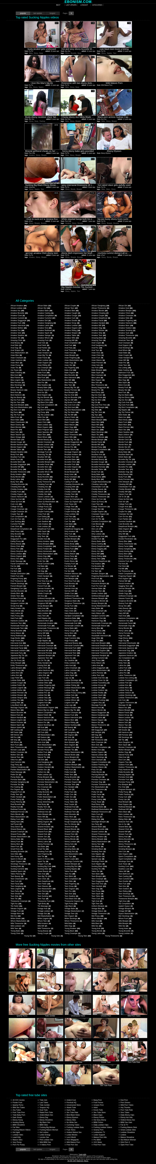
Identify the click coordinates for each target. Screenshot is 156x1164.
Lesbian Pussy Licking (74, 693)
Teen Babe (97, 874)
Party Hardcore (125, 770)
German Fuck (44, 591)
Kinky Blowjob (17, 663)
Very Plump (15, 1142)
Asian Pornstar (98, 363)
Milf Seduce (43, 737)
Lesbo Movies (70, 1135)
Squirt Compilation (126, 859)
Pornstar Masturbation (47, 782)
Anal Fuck (70, 345)
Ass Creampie (44, 368)
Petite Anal (70, 772)
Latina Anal (97, 665)
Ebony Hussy (16, 1120)
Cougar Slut (97, 509)
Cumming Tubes (71, 1125)
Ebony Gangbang (126, 549)
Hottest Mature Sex (72, 1132)
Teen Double (124, 881)
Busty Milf (69, 479)
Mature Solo (124, 722)
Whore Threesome (73, 921)
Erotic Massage (17, 561)
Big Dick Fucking (45, 410)
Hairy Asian (70, 608)
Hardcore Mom (44, 621)
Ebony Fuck (71, 549)
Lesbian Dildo (44, 683)
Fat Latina (42, 569)
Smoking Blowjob (126, 849)
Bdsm (108, 189)
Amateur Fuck (17, 323)
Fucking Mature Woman (47, 1130)
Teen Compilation (72, 879)
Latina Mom (16, 673)
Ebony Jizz (97, 551)
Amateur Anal (125, 308)
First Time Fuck (71, 581)
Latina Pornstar (98, 673)
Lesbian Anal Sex (99, 678)
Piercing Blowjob (99, 775)
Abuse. (86, 1161)
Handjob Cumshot (100, 616)
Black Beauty (71, 420)
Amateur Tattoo (71, 335)
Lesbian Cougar (18, 683)
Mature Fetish (44, 715)
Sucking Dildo (44, 869)
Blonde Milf (97, 445)
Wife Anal (96, 921)
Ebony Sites (70, 1120)
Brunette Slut (44, 469)
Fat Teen (96, 571)
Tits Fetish (16, 906)
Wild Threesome (45, 928)
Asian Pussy (16, 365)
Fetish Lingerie (71, 576)
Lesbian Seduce (126, 693)
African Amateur (18, 306)
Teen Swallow (71, 896)
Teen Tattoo (97, 896)
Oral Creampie (98, 760)
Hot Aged (15, 1132)
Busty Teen (16, 482)
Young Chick (16, 933)
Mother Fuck (44, 752)
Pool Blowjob (97, 777)
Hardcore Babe (72, 618)
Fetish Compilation (127, 574)
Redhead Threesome (101, 812)
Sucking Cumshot (19, 869)
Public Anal (43, 794)
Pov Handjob (71, 787)
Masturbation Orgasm (47, 708)
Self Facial (15, 824)
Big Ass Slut (124, 400)
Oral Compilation (72, 760)
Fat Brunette (97, 566)
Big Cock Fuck (125, 405)
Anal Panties (43, 348)
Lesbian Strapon (18, 698)
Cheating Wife (71, 487)
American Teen (125, 340)
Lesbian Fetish (17, 685)
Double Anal (43, 539)
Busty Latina (17, 479)
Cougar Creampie (18, 509)
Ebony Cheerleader (127, 544)
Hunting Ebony (17, 1122)
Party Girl (96, 770)
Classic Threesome (100, 497)
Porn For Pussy (17, 1145)
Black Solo (16, 432)
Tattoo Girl (96, 871)
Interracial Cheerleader (128, 643)
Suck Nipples (97, 864)
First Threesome (18, 581)
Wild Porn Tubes (125, 1105)
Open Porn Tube (125, 1145)
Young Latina (97, 933)
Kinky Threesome (18, 665)
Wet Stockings (125, 916)
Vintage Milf (124, 911)
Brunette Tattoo (98, 469)
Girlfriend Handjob (45, 598)
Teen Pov (69, 891)
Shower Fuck (124, 834)
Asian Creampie (18, 358)
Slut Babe (43, 847)
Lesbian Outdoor (99, 690)
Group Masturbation (100, 606)
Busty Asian (70, 474)
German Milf (70, 591)
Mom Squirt (124, 745)
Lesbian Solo (70, 695)
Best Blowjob (70, 392)
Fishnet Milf (124, 581)
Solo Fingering (44, 854)
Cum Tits (69, 521)
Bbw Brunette (71, 375)
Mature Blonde (98, 710)
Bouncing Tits (44, 454)
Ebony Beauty (17, 544)
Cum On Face (17, 519)
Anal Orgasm (124, 345)
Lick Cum (123, 700)
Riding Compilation (46, 819)
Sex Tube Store (98, 1112)
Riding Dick (97, 819)
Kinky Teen (124, 663)
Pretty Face (70, 792)
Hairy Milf (123, 613)
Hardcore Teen (17, 623)
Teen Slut (42, 894)
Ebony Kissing (125, 551)
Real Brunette (17, 804)
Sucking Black (98, 866)
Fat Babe (42, 566)
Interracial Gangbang (101, 648)
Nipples (109, 53)
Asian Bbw (16, 355)
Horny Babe (70, 628)
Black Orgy (70, 427)
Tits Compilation (126, 904)
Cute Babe (70, 524)
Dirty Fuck (69, 534)
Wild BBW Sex (44, 1142)
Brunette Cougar (99, 462)
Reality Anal (16, 807)
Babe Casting (125, 370)
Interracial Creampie (46, 646)
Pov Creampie (44, 787)
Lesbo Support (98, 1135)
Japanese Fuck (71, 655)
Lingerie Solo (70, 703)
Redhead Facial (18, 809)
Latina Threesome (126, 675)
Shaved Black (44, 829)
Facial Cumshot (45, 564)
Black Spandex (44, 432)
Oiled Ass (15, 760)
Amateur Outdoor (126, 328)
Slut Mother (97, 847)
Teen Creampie (98, 879)
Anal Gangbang (98, 345)
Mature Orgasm (98, 720)
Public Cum (70, 794)
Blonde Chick (125, 440)
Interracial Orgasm (100, 651)
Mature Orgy (124, 720)
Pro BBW (96, 1140)
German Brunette (18, 591)
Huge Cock (43, 638)
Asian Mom (16, 363)
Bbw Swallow (44, 385)
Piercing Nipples (126, 775)
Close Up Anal (17, 499)
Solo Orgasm (125, 854)
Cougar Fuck (44, 509)
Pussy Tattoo (70, 802)
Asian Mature (98, 360)
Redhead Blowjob (126, 807)
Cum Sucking (17, 521)
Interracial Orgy (126, 651)
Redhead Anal (71, 807)
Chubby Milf (124, 492)
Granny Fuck (124, 603)
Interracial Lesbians (19, 651)
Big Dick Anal (71, 407)
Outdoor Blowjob (72, 765)
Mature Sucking (72, 725)
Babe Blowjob (98, 370)
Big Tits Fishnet (125, 412)
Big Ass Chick (98, 397)
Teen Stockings (125, 894)
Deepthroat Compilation (21, 529)
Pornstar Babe (17, 780)
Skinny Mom (16, 844)
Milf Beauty (70, 727)
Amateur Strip (98, 333)
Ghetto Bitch (16, 593)
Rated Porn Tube (45, 1112)
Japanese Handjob (100, 655)
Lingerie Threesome (127, 703)
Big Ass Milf (70, 400)
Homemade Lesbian (73, 626)
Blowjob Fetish (125, 450)
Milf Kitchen (16, 735)
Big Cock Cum (71, 405)
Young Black (71, 931)
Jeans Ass (69, 658)
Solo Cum (123, 851)
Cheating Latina (98, 484)
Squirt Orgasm (17, 861)
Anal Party (69, 348)
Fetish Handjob (44, 576)
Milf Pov (15, 737)
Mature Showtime (126, 1137)
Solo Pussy (16, 856)
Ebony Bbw (124, 541)
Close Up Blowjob (45, 499)
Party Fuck (70, 770)
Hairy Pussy (16, 616)
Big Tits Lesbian (45, 415)
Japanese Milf (17, 658)
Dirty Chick (43, 534)
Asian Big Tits (44, 355)
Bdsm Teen (16, 387)
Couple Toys (16, 514)
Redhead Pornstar (18, 812)
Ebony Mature (71, 554)
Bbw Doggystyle (126, 375)
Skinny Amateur (98, 837)
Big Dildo (96, 410)
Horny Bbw (97, 628)
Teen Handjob (98, 886)
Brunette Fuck (71, 464)
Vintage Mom (16, 914)
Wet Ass (15, 916)
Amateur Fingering (127, 320)
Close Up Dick (125, 499)
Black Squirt (70, 432)
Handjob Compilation (73, 616)
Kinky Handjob (44, 663)
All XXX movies (17, 1100)
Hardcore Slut (125, 621)
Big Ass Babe (125, 395)
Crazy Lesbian (71, 514)
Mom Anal (43, 742)
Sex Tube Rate (71, 1112)
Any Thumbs (124, 1107)
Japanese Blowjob (45, 655)
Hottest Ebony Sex (126, 1120)
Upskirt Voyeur (125, 906)
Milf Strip (15, 740)
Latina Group (16, 670)
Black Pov (16, 430)
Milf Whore (16, 742)
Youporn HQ (43, 1107)
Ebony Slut (16, 559)
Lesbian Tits (16, 700)
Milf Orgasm (70, 735)
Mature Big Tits (72, 710)
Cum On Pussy (71, 519)
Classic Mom (70, 497)
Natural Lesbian (98, 755)
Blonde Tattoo (17, 450)
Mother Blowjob (126, 750)
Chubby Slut (43, 494)
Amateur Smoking (126, 330)
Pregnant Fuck (17, 792)
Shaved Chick (125, 829)
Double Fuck (97, 539)
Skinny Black (44, 839)
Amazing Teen (98, 340)
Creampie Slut (125, 514)
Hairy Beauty (124, 608)
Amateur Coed (17, 316)
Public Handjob (17, 797)
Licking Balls (16, 703)
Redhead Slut (44, 812)
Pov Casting (16, 787)
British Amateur (98, 457)
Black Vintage (17, 437)
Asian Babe (124, 353)
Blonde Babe (17, 440)
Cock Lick (15, 504)
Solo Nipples (97, 854)
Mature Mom (71, 720)
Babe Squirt (97, 373)
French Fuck (43, 586)
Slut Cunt (69, 847)
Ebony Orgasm (18, 556)
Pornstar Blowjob (45, 780)
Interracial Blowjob (100, 643)
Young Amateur (72, 928)
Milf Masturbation (45, 735)
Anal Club (42, 343)
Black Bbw (43, 420)
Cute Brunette (125, 524)
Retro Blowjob (44, 814)
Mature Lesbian (125, 717)
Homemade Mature (100, 626)
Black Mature (71, 425)
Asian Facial (43, 358)
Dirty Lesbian (97, 534)
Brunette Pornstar (100, 467)
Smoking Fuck (44, 851)
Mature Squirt (17, 725)
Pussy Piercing (17, 802)
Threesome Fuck (45, 901)
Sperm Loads (71, 859)
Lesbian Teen (98, 698)
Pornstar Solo (44, 784)
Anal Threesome (72, 350)
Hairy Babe (97, 608)
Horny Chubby (44, 631)
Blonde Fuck (125, 442)
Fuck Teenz (69, 1130)
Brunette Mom (44, 467)
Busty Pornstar (125, 479)
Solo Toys (69, 856)
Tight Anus (123, 901)
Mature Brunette (18, 713)
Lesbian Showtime (126, 1132)
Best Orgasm (43, 395)
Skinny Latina (44, 842)
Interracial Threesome (101, 653)
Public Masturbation (46, 797)
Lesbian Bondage (72, 680)
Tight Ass (15, 904)
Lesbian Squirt (98, 695)
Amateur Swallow (18, 335)
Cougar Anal (125, 507)
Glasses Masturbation (47, 601)
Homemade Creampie (101, 623)
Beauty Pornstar (72, 390)
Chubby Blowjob (126, 489)
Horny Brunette (18, 631)
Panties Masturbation (20, 770)
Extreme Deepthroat (100, 561)
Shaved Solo (43, 834)
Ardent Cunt (70, 1100)
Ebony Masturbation (47, 554)
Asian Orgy (70, 363)
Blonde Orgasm (17, 447)
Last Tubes (42, 1103)
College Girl (16, 507)
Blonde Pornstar (45, 447)
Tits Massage (44, 906)
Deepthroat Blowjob (127, 526)
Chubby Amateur (18, 489)
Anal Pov (96, 348)
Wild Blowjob (124, 923)
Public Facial (97, 794)
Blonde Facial (98, 442)
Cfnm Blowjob (125, 482)
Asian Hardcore (17, 360)
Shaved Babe (98, 827)
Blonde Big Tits (71, 440)
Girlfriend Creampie (127, 596)
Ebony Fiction (97, 1117)
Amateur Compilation (47, 316)
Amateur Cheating (99, 313)
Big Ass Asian (98, 395)
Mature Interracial (72, 717)
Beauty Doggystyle (100, 387)
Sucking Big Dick (72, 866)
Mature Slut (97, 722)
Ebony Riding (98, 556)
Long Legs (69, 705)
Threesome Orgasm (73, 901)
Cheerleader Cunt (99, 487)
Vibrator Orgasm (18, 909)
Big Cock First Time (100, 405)
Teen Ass (69, 874)
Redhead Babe (98, 807)
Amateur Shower (99, 330)
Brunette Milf (17, 467)
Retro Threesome (126, 817)
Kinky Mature (97, 663)
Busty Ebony (98, 477)
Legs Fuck (42, 678)
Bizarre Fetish (71, 417)
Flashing (42, 121)
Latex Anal (69, 665)
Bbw (30, 87)
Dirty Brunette (17, 534)
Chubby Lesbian (72, 492)
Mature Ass (124, 708)
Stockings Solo (125, 861)
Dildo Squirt (43, 531)
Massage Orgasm (18, 708)
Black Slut (124, 430)
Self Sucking (43, 824)
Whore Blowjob (99, 918)
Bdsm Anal (123, 385)
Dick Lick (96, 529)
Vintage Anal (43, 909)
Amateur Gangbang (46, 323)
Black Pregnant (44, 430)
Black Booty (125, 420)
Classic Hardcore (18, 497)
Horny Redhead (18, 636)
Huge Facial (16, 641)
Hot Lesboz (42, 1132)
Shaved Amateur (45, 827)
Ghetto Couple (44, 593)
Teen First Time (98, 884)
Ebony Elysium (71, 1117)
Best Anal (15, 392)
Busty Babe (97, 474)
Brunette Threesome (20, 472)
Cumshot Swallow (126, 521)
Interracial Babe (45, 643)
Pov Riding (43, 789)
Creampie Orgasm (99, 514)
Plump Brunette (71, 777)
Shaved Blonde (71, 829)
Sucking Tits (97, 869)
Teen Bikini (70, 876)
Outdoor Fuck (125, 765)
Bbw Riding (70, 383)
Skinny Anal (124, 837)
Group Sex (124, 606)
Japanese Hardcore (127, 655)
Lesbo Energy (43, 1135)
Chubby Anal (43, 489)
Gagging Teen (125, 586)
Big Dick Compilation (127, 407)
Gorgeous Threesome (74, 603)
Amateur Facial (99, 320)
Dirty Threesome (72, 536)
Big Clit (95, 402)
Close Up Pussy (99, 502)
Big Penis (15, 412)
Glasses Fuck (17, 601)
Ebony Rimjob (125, 556)
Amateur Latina (45, 325)
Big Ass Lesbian (45, 400)
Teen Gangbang (18, 886)
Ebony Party (70, 556)
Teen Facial (16, 884)
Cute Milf (69, 526)
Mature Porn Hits (99, 1137)
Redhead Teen (71, 812)
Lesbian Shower (18, 695)
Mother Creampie (18, 752)
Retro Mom (70, 817)
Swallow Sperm (17, 871)
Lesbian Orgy (71, 690)
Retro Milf (42, 817)
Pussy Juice (70, 799)
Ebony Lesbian (18, 554)
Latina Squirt (70, 675)
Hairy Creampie (98, 611)
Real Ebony (97, 804)
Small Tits (42, 849)
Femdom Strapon (99, 574)
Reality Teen (43, 807)
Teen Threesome (126, 896)
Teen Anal (43, 874)
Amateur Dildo (125, 318)
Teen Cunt (15, 881)
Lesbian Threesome (127, 698)
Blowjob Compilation (100, 450)
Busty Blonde (17, 477)
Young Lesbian (125, 933)
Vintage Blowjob (126, 909)
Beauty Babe (44, 387)
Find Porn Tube (98, 1145)
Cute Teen (97, 526)
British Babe (124, 457)
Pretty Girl (96, 792)
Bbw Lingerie (16, 380)
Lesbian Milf (97, 688)
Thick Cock (97, 899)
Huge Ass (123, 636)
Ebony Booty (71, 544)
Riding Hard (16, 822)
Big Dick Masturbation (74, 410)
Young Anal (97, 928)
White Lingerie (44, 918)
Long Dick (42, 705)
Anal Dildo (15, 345)
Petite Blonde (98, 772)
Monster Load (17, 750)
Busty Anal (43, 474)
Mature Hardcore (45, 717)
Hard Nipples (43, 618)
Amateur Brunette (19, 313)
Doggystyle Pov (18, 539)
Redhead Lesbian (72, 809)
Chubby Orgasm (18, 494)
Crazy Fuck (43, 514)
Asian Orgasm (44, 363)
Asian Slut (69, 365)
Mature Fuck (71, 715)
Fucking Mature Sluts (127, 1127)
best (58, 5)
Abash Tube (70, 1107)
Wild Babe (69, 923)
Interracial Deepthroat (101, 646)
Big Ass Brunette (72, 397)
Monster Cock (71, 747)
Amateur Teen (98, 335)
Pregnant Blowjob (126, 789)
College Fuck (124, 504)
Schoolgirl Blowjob (99, 822)
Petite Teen (70, 775)
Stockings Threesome (20, 864)
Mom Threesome (18, 747)
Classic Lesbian (44, 497)
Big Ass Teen (17, 402)
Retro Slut (96, 817)
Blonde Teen (44, 450)
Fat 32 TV (123, 1125)
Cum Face (69, 517)
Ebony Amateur (45, 541)
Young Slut (29, 936)
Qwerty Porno (16, 1105)
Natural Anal (43, 755)
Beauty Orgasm (44, 390)
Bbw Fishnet (16, 378)
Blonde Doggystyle (73, 442)
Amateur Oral (44, 328)
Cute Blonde (97, 524)
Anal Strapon (16, 350)
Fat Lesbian (70, 569)
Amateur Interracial (19, 325)
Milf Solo (69, 737)
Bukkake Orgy (125, 472)
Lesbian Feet (124, 683)
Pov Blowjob (125, 784)
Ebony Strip (70, 559)
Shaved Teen (70, 834)
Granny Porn (97, 1130)
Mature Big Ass (45, 710)
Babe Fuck (43, 373)
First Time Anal (44, 581)
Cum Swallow (44, 521)
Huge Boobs (17, 638)
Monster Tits (70, 750)
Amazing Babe (98, 338)
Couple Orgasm (98, 512)
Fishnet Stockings (18, 584)
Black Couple (71, 422)
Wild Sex (96, 926)
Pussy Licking (98, 799)
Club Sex (123, 502)
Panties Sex (43, 770)
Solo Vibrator (97, 856)
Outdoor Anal (43, 765)
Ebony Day (42, 1117)
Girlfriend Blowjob (100, 596)
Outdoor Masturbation (74, 767)
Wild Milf (42, 926)
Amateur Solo (17, 333)
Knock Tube (97, 1110)
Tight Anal (96, 901)
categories (97, 5)
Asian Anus (97, 353)
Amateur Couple (99, 316)
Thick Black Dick (72, 899)
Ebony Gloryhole (18, 551)
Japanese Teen (44, 658)
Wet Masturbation (45, 916)
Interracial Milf (44, 651)
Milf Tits (123, 740)
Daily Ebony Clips (126, 1115)
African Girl (124, 306)
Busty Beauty (125, 474)
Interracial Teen (72, 653)
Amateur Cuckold (18, 318)
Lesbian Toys (44, 700)
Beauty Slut (124, 390)
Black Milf (97, 425)
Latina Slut (16, 675)
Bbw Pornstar (17, 383)
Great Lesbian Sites (127, 1130)
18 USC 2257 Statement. (76, 1161)
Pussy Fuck (43, 799)
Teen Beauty (16, 876)
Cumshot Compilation (101, 521)
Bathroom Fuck (125, 373)
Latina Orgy (70, 673)
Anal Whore (124, 350)
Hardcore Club (98, 618)
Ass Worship (43, 370)
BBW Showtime (17, 1125)
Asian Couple (125, 355)
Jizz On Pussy (17, 660)
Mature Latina (98, 717)
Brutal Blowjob (71, 472)
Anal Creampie (125, 343)
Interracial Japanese (127, 648)
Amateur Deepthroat (100, 318)
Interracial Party (18, 653)
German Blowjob (126, 588)
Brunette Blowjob (45, 462)
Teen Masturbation (46, 889)
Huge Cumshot (72, 638)
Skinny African (71, 837)
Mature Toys (124, 725)
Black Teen (43, 435)
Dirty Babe (96, 531)
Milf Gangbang (71, 732)
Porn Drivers (124, 1103)
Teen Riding (124, 891)
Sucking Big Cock (46, 866)
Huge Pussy (70, 641)
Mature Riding (71, 722)
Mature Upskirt (17, 727)
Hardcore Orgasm (72, 621)
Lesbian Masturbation (74, 688)
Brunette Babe (71, 459)
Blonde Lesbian (45, 445)
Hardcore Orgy (98, 621)
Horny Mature (17, 633)
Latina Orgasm (44, 673)
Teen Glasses (44, 886)
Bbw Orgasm (97, 380)
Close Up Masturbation (47, 502)
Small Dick (123, 847)
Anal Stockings (125, 348)
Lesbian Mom (125, 688)
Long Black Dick (18, 705)
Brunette (73, 53)
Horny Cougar (71, 631)
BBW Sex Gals (125, 1122)
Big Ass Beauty (17, 397)
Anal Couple (97, 343)
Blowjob (78, 121)
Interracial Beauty (72, 643)
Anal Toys (96, 350)
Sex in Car (123, 824)
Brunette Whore (44, 472)
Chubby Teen (70, 494)
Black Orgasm (44, 427)
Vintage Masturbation (74, 911)
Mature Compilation (46, 713)
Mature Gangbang (99, 715)
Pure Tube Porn (17, 1112)
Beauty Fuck (124, 387)
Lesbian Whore (71, 700)
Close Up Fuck (17, 502)
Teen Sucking (44, 896)
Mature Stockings (45, 725)
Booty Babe (124, 452)
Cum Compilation (18, 517)
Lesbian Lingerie (18, 688)
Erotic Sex (42, 561)
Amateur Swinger (45, 335)
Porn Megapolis (71, 1140)
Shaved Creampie (18, 832)
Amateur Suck (125, 333)
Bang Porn (96, 1100)
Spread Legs (97, 859)
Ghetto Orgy (124, 593)
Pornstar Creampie (100, 780)
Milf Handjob (98, 732)
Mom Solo (96, 745)
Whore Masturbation (19, 921)
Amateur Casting (45, 313)
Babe (31, 53)
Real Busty (43, 804)
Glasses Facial (125, 598)
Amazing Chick (17, 340)
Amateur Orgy (98, 328)
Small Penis (16, 849)
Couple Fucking (45, 512)
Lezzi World (70, 1137)
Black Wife (70, 437)
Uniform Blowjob (99, 906)
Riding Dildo (124, 819)
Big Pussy (43, 412)
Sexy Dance (16, 827)
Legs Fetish (16, 678)
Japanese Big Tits (18, 655)
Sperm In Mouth (18, 859)
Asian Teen (124, 365)
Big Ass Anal (71, 395)
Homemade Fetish (19, 626)
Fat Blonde (70, 566)
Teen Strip (15, 896)
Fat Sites (14, 1127)
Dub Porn (123, 1100)
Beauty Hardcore (18, 390)
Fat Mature (97, 569)
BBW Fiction (97, 1122)
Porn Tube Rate (125, 1110)
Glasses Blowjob (99, 598)
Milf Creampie (44, 730)
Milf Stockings (125, 737)
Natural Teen (16, 757)
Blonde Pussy (98, 447)
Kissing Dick (43, 665)
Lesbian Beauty (44, 680)
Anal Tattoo (43, 350)
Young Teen (84, 936)
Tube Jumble (43, 1105)
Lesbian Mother (17, 690)
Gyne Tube (69, 1110)
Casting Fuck (70, 482)
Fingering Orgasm (126, 576)
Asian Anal (70, 353)
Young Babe (16, 931)
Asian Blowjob (71, 355)
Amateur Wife (71, 338)
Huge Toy (123, 641)
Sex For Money (71, 824)
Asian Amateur (44, 353)
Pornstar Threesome (100, 784)
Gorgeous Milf (44, 603)
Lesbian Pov (43, 693)
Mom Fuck (16, 745)
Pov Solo (69, 789)
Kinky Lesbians (71, 663)
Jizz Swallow (70, 660)
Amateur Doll (43, 320)
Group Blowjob (44, 606)
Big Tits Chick (98, 412)
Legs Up (69, 678)
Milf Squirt (96, 737)
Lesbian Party (125, 690)
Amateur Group (71, 323)
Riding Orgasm (44, 822)
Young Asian (124, 928)
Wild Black (96, 923)
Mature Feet (16, 715)
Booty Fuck (16, 454)
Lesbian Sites (16, 1135)
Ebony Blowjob (45, 544)
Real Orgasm (125, 804)
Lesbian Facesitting (100, 683)
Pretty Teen (16, 794)
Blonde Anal (124, 437)
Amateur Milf (98, 325)
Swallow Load (125, 869)
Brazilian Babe (125, 454)
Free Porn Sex (71, 1145)
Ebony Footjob (44, 549)
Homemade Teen (18, 628)
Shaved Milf (124, 832)
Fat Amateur (97, 564)
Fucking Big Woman (46, 1127)
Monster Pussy (44, 750)
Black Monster (17, 427)
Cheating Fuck (44, 484)
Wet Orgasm (70, 916)
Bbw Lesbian (124, 378)
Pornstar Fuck (125, 780)
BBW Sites (42, 1125)
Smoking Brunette (18, 851)
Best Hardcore (17, 395)
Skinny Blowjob (99, 839)
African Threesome (100, 308)
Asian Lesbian (44, 360)
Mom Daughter (125, 742)
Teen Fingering (71, 884)
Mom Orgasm (71, 745)
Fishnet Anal (97, 581)
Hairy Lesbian (44, 613)
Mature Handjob (18, 717)
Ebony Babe (98, 541)
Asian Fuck (97, 358)
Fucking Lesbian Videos (101, 1127)
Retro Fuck (97, 814)
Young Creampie (72, 933)
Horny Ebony (98, 631)
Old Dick (42, 760)
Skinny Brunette (126, 839)
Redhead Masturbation (101, 809)
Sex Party (96, 824)
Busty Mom (97, 479)
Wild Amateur (44, 923)
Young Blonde (98, 931)
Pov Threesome (98, 789)
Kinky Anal (123, 660)
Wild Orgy (69, 926)
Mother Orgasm (98, 752)
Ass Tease (15, 370)
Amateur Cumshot (46, 318)
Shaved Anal (70, 827)
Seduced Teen (125, 822)
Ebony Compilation (46, 546)
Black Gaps (96, 1115)
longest (84, 5)
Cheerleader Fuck (126, 487)
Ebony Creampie (72, 546)
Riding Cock (16, 819)
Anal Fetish (43, 345)
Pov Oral (123, 787)
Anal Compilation (72, 343)
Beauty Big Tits (71, 387)
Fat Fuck (15, 569)
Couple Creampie (18, 512)
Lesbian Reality (98, 693)
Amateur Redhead (45, 330)
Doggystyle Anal (99, 536)
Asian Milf (123, 360)
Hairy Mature (97, 613)
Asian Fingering (71, 358)
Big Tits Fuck (17, 415)
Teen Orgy (96, 889)
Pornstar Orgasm (72, 782)
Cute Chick (16, 526)
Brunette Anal (44, 459)
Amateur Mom (125, 325)
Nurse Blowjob (71, 757)
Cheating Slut (44, 487)
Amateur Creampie (127, 316)
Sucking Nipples (72, 869)
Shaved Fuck (44, 832)
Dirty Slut (15, 536)
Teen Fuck (124, 884)
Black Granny (17, 425)
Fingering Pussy (18, 579)
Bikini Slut (42, 417)
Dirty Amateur (71, 531)
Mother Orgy (124, 752)
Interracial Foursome (46, 648)
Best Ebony (97, 392)
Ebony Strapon (44, 559)
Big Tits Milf (70, 415)
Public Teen (97, 797)
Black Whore (44, 437)
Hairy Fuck (124, 611)
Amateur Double (72, 320)
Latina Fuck (124, 668)
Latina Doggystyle (99, 668)
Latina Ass (124, 665)
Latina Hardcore (45, 670)
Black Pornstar (125, 427)
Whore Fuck (124, 918)
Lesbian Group (98, 685)
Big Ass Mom (98, 400)
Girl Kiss (42, 596)
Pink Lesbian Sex (45, 1140)
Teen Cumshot (125, 879)
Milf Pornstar (125, 735)
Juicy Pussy (97, 660)
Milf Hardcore (125, 732)
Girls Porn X (124, 1142)
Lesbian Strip (43, 698)
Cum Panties (124, 519)
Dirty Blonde (124, 531)
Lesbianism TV (98, 1132)
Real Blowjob (124, 802)
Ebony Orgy (43, 556)
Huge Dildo (97, 638)
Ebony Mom (124, 554)
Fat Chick (123, 566)
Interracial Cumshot (73, 646)
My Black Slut (43, 1122)
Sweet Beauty (44, 871)
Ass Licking (124, 368)
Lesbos (122, 1135)
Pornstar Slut (16, 784)
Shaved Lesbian (99, 832)
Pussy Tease (97, 802)
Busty (41, 53)
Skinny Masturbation (100, 842)
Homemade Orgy (126, 626)
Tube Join (42, 1100)
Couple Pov (124, 512)
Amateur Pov (17, 330)
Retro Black (124, 812)
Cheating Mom (17, 487)
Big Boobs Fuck (72, 402)
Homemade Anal (72, 623)
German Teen (98, 591)
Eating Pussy (16, 541)
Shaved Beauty (17, 829)
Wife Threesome (18, 923)
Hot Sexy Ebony (98, 1120)
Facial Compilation (19, 564)
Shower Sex (43, 837)
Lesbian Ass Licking (127, 678)
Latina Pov (123, 673)
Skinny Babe (16, 839)
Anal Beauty (16, 343)
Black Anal (97, 417)
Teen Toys (42, 899)
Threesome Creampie (20, 901)
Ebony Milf (97, 554)
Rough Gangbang (72, 822)
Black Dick (97, 422)
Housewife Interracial (101, 636)
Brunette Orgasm (72, 467)
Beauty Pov (97, 390)
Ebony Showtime (45, 1120)
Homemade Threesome (48, 628)
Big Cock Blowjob (19, 405)
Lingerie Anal (43, 703)
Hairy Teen (43, 616)
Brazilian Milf (43, 457)
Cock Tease (70, 504)
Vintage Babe (71, 909)
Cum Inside (97, 517)
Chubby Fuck (17, 492)
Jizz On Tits (43, 660)
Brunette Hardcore (100, 464)
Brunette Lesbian (126, 464)
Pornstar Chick (71, 780)
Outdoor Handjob (45, 767)
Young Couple (44, 933)
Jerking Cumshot (99, 658)
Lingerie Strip (98, 703)
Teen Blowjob (98, 876)
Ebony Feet (16, 549)
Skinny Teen (97, 844)
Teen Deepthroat (45, 881)
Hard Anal (123, 616)
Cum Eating (43, 517)
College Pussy (44, 507)
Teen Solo (70, 894)
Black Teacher (17, 435)
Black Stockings (99, 432)
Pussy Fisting (17, 799)
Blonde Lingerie (71, 445)
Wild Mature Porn (72, 1142)
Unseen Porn (97, 1105)
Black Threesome (72, 435)
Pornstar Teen (71, 784)
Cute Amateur (44, 524)
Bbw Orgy (123, 380)
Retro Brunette (71, 814)
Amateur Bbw (71, 311)
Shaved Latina (71, 832)
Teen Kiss (123, 886)
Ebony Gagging (98, 549)
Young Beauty (44, 931)
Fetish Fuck (16, 576)
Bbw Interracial (71, 378)
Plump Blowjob (44, 777)
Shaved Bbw (124, 827)
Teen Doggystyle (99, 881)
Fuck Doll (69, 586)
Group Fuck (70, 606)
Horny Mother (98, 633)
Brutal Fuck (97, 472)
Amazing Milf (70, 340)
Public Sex (70, 797)
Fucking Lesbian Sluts (74, 1127)
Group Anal (16, 606)
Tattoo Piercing (17, 874)
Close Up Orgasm (72, 502)
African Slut (43, 308)
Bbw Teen (69, 385)
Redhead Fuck (44, 809)
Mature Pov (43, 722)
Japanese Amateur (127, 653)
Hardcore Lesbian (18, 621)
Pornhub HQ (70, 1103)
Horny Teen (43, 636)
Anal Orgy (15, 348)
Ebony (36, 53)
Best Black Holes (72, 1115)
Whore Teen (43, 921)
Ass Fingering (71, 368)
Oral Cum (123, 760)
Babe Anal (70, 370)
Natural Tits (43, 757)
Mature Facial (125, 713)
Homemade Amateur (47, 623)
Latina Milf (124, 670)
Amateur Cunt (71, 318)
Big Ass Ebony (126, 397)
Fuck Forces (97, 1103)
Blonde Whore (71, 450)
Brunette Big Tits (126, 459)
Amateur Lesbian (72, 325)
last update (71, 5)
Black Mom (124, 425)
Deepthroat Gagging (73, 529)
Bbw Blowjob (44, 375)
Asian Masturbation (73, 360)
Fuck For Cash (98, 586)
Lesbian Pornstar (18, 693)
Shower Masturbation (20, 837)
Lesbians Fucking (99, 700)
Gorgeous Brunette (127, 601)
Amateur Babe (44, 311)
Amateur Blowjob (127, 311)
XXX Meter (96, 1142)
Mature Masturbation (46, 720)
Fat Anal (123, 564)
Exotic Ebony (70, 561)
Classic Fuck (124, 494)
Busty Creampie (72, 477)
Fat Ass (15, 566)
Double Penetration (127, 539)
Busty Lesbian (44, 479)
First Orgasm (124, 579)
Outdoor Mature (98, 767)
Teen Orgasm (71, 889)
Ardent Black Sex (45, 1115)
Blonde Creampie (45, 442)
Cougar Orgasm (72, 509)
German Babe (98, 588)
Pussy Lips (124, 799)
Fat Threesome (125, 571)
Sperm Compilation (127, 856)
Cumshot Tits (17, 524)
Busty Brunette (44, 477)
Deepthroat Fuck (45, 529)
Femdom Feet (44, 574)
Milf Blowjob (124, 727)
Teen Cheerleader (18, 879)
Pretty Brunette (44, 792)
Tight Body (43, 904)
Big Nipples (124, 410)
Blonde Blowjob (99, 440)
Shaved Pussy (17, 834)
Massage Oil (124, 705)
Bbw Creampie (98, 375)
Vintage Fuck (16, 911)
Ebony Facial (125, 546)
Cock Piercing (44, 504)
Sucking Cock (125, 866)
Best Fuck (123, 392)
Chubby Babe (71, 489)
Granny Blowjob (99, 603)
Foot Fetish (43, 584)
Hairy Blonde (16, 611)
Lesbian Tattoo (71, 698)
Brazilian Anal (98, 454)
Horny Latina (124, 631)
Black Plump (97, 427)
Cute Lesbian (44, 526)
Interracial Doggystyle (128, 646)
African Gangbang (100, 306)
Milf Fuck (42, 732)
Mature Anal (97, 708)
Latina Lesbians (71, 670)
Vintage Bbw (97, 909)
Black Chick (43, 422)
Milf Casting (16, 730)
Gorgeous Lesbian (19, 603)
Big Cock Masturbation (20, 407)
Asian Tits (15, 368)
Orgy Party (16, 765)
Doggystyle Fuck (126, 536)
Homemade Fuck (45, 626)
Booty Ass (97, 452)
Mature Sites (16, 1140)
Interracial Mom (72, 651)
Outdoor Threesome (127, 767)
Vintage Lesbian (45, 911)
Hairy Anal (42, 608)
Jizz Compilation (126, 658)
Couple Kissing (71, 512)
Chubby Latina (44, 492)
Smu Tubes (123, 1112)
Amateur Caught (72, 313)
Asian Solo (96, 365)
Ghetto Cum (70, 593)
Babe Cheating (17, 373)
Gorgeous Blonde (99, 601)
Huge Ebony (125, 638)
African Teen (71, 308)
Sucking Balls (17, 866)
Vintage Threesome (100, 914)
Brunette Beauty (99, 459)
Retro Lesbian (125, 814)
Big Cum (42, 407)
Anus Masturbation (19, 353)
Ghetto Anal (124, 591)
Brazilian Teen (71, 457)
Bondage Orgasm (72, 452)
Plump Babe (16, 777)
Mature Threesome (100, 725)
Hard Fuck (16, 618)
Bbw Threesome (99, 385)
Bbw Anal (15, 375)
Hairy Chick (70, 611)
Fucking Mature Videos (20, 1130)
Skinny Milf (124, 842)
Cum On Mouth (45, 519)
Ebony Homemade (46, 551)
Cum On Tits (97, 519)
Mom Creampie (98, 742)
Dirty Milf (123, 534)
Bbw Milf (69, 380)
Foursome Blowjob (100, 584)
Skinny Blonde (71, 839)
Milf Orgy (96, 735)
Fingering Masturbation (102, 576)
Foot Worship (71, 584)
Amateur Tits (17, 338)
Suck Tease (124, 864)
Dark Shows (16, 1117)
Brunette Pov (125, 467)
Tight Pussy (70, 904)
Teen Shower (16, 894)
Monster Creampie (127, 747)
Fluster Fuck (16, 1103)
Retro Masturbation (19, 817)
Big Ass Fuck (17, 400)
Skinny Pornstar (45, 844)
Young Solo (57, 936)
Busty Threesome (46, 482)
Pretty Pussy (124, 792)
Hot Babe (69, 636)
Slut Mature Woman (127, 1140)
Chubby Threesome (100, 494)
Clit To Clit (123, 497)
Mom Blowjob (71, 742)
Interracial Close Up (19, 646)
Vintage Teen (70, 914)
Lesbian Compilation (127, 680)
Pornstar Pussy (126, 782)
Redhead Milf (125, 809)
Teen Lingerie (17, 889)
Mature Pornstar (18, 722)
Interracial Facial (18, 648)
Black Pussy (71, 430)
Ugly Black (70, 906)
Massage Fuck (98, 705)
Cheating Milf (124, 484)
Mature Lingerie (17, 720)
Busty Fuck (124, 477)
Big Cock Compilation (47, 405)
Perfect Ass (43, 772)
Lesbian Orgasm (45, 690)
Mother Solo (16, 755)
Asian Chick (97, 355)
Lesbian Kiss (124, 685)
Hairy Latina (16, 613)
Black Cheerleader (19, 422)
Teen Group (70, 886)
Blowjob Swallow (18, 452)
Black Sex (97, 430)
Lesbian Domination (73, 683)
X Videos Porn (44, 1145)
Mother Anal (97, 750)
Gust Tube (42, 1110)
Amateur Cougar (72, 316)
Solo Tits (42, 856)
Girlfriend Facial (18, 598)
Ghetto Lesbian (99, 593)
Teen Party (16, 891)
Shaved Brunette (99, 829)
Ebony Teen (98, 559)
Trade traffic (82, 1154)
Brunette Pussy (18, 469)
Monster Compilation (100, 747)
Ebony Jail (69, 551)
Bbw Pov (42, 383)
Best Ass (42, 392)
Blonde (73, 189)
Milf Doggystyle (99, 730)
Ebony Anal (70, 541)
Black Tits (97, 435)
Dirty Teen (42, 536)
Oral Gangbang (44, 762)
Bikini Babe (124, 415)
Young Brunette (125, 931)
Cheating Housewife (73, 484)
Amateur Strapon (72, 333)
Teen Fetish (43, 884)
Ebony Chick (17, 546)
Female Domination (19, 574)
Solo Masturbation (73, 854)
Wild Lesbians (17, 926)
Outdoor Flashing (99, 765)
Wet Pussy (97, 916)
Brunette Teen (125, 469)
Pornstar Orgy (98, 782)
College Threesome (100, 507)
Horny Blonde (125, 628)
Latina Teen (97, 675)
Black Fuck (124, 422)
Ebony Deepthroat (100, 546)
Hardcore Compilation (128, 618)
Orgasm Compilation (100, 762)
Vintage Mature (98, 911)
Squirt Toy (42, 861)
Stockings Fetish (99, 861)
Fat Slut (69, 571)
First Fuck (96, 579)
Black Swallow (125, 432)
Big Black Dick (45, 402)
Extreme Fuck (125, 561)
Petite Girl (15, 775)
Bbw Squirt (124, 383)
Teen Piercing (44, 891)
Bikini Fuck (16, 417)
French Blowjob (17, 586)
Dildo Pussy (16, 531)
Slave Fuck (16, 847)
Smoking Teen (98, 851)
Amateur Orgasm (72, 328)
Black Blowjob (98, 420)
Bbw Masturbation (46, 380)
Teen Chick (43, 879)
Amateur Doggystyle (20, 320)
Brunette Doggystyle (20, 464)
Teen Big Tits (44, 876)
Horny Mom (70, 633)
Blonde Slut (124, 447)
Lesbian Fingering (46, 685)
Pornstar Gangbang (19, 782)
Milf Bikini (96, 727)
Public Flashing (125, 794)
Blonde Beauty (44, 440)
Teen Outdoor (125, 889)
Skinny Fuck (16, 842)
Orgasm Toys (124, 762)
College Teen (70, 507)
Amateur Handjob (99, 323)
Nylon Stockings (99, 757)
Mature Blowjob (126, 710)
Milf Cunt (69, 730)
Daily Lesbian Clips (99, 1125)
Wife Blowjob (124, 921)
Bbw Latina (97, 378)
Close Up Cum (98, 499)
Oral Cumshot (17, 762)
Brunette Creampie (127, 462)
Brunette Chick (71, 462)
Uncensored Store (72, 1105)
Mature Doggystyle (100, 713)
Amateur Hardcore (127, 323)
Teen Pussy (97, 891)
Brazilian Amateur (72, 454)
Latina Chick (43, 668)
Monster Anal (44, 747)
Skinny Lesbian (71, 842)
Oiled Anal (123, 757)
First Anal (42, 579)
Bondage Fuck (44, 452)
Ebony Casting (98, 544)
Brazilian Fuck (17, 457)
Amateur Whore (44, 338)
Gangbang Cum (18, 588)
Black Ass (124, 417)
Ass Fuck (97, 368)
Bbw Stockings (17, 385)
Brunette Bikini (17, 462)
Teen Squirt (97, 894)
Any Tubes (15, 1110)
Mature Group (125, 715)
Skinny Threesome (127, 844)
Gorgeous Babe (71, 601)
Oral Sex (69, 762)
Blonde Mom (124, 445)
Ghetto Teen (16, 596)
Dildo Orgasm (125, 529)
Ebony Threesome (127, 559)
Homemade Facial (126, 623)
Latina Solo (43, 675)
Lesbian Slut (43, 695)
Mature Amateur (72, 708)
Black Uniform (125, 435)
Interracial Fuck (72, 648)
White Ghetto (17, 918)
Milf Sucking (43, 740)
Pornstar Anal (125, 777)
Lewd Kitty (15, 1137)
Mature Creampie (72, 713)
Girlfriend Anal (71, 596)
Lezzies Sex (43, 1137)
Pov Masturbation (99, 787)
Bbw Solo (96, 383)
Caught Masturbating (100, 482)
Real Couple (70, 804)
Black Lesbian (44, 425)
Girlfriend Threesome (74, 598)
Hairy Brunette (44, 611)
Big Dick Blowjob (99, 407)
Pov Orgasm (16, 789)
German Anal (70, 588)
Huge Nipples (44, 641)
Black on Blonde (99, 437)
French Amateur (126, 584)
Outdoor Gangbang (19, 767)
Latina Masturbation (100, 670)
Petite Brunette (125, 772)
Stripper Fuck (44, 864)
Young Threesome (113, 936)
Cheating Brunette (18, 484)
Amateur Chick (125, 313)
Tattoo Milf (123, 871)
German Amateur (45, 588)
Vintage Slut (43, 914)
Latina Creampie (72, 668)
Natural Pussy (125, 755)
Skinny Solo (70, 844)
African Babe (44, 306)
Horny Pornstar (125, 633)
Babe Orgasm (71, 373)
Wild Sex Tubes (17, 1107)
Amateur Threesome (128, 335)
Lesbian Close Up (99, 680)
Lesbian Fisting (71, 685)
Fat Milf (123, 569)
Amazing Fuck (44, 340)
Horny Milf (43, 633)
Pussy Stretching (45, 802)
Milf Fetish (16, 732)
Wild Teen (15, 928)
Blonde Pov (70, 447)
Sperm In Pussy (45, 859)
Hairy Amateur (17, 608)
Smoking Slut (71, 851)
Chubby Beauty (98, 489)
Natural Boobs (71, 755)
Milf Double (124, 730)
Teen (114, 53)
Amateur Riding (72, 330)
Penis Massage (17, 772)
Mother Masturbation (73, 752)
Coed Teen (97, 504)
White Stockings (72, 918)
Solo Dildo (15, 854)
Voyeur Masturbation (127, 914)
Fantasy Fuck (71, 564)
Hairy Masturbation (73, 613)
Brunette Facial (45, 464)
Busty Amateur (17, 474)
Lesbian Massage (45, 688)
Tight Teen (96, 904)
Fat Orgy (42, 571)
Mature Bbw (16, 710)
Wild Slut (123, 926)
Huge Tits (97, 641)
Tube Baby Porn (17, 1115)
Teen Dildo (70, 881)
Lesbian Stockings (126, 695)
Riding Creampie (72, 819)
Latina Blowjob (17, 668)
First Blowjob (71, 579)
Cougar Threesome (127, 509)
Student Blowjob (72, 864)
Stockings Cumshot (73, 861)
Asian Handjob (125, 358)
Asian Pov (123, 363)
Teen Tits (15, 899)
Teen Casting (124, 876)
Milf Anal (42, 727)
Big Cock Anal (125, 402)
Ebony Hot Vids (125, 1117)
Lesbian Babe (17, 680)
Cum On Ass (125, 517)
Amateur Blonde (99, 311)
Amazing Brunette (126, 338)
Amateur (32, 155)
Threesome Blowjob (127, 899)
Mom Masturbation (46, 745)
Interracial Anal (18, 643)
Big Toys (96, 415)
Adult (94, 1107)
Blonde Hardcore (18, 445)
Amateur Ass (17, 311)
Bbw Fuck (43, 378)
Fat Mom (15, 571)
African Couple (71, 306)
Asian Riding (43, 365)
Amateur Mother (18, 328)
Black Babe (16, 420)
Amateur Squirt (44, 333)
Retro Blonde (16, 814)
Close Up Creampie (73, 499)
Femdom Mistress (72, 574)
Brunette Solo (71, 469)
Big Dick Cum (17, 410)
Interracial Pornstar (46, 653)
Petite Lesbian (44, 775)
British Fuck (16, 459)
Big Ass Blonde (44, 397)
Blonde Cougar (17, 442)
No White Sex (70, 1122)
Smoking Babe (71, 849)
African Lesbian (18, 308)
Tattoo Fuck (70, 871)
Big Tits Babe (71, 412)
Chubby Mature (98, 492)
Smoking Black (98, 849)
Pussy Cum (124, 797)
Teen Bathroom (125, 874)
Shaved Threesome (100, 834)
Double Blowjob (71, 539)
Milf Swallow (70, 740)
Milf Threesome (99, 740)
